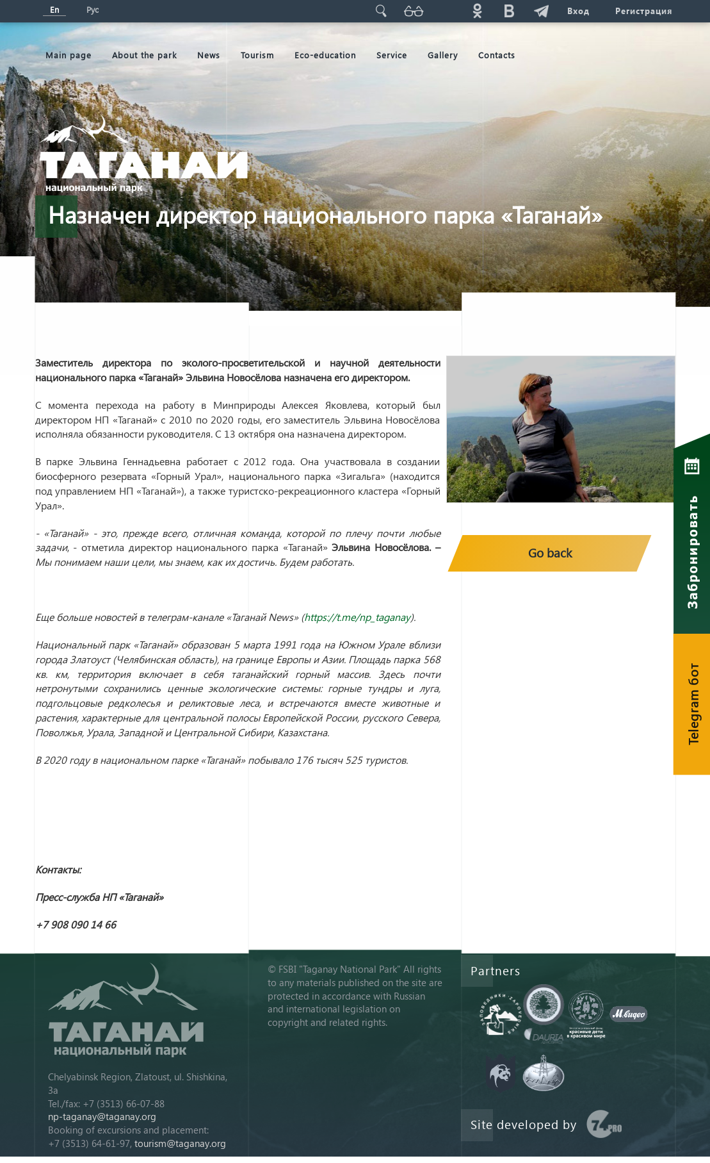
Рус (92, 9)
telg (542, 10)
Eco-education (325, 54)
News (208, 54)
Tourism (257, 54)
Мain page (68, 54)
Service (391, 54)
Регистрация (643, 10)
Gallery (443, 54)
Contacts (496, 54)
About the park (144, 54)
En (54, 9)
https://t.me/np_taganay (357, 616)
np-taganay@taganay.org (102, 1116)
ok (478, 10)
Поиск (382, 10)
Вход (578, 10)
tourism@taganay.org (180, 1143)
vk (510, 10)
